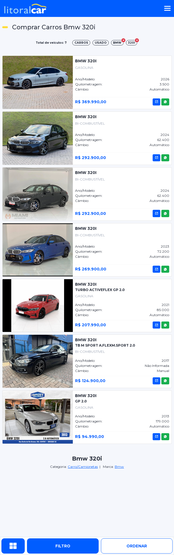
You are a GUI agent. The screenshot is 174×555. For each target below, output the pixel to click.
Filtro (62, 546)
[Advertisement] (87, 503)
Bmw (119, 466)
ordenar (136, 546)
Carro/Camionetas (83, 466)
